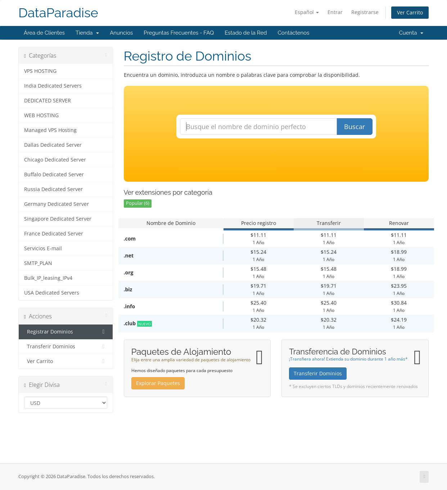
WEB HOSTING (41, 115)
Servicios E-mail (43, 248)
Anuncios (121, 33)
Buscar (354, 126)
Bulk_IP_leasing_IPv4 (48, 278)
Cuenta (411, 33)
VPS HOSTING (40, 71)
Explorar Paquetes (158, 383)
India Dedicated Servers (53, 86)
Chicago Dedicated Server (55, 159)
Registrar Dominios (65, 331)
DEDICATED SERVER (47, 100)
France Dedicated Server (53, 233)
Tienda (87, 33)
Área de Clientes (44, 33)
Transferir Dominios (65, 346)
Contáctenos (294, 33)
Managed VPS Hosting (50, 130)
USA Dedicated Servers (51, 293)
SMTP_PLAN (38, 263)
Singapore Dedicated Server (57, 219)
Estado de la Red (246, 33)
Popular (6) (137, 203)
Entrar (335, 12)
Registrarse (365, 12)
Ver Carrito (410, 12)
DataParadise (58, 13)
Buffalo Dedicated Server (54, 174)
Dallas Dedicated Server (53, 145)
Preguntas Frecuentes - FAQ (179, 33)
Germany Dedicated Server (56, 204)
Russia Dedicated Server (53, 189)
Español (307, 12)
